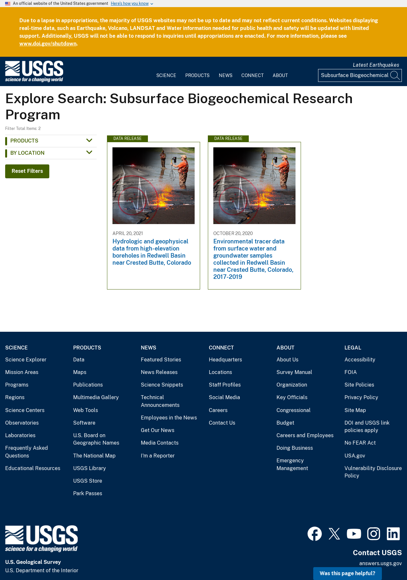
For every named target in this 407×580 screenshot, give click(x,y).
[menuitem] (166, 72)
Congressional (293, 410)
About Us (287, 360)
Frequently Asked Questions (26, 452)
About (280, 75)
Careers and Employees (305, 435)
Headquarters (225, 360)
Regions (14, 397)
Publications (88, 385)
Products (197, 75)
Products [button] (24, 141)
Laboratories (20, 435)
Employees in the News (169, 418)
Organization (291, 385)
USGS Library (89, 468)
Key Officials (291, 397)
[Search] (395, 75)
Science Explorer (25, 360)
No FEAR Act (360, 443)
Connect (252, 75)
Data (78, 360)
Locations (220, 372)
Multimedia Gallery (96, 397)
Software (84, 423)
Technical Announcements (160, 401)
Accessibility (359, 360)
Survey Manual (294, 372)
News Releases (159, 372)
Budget (285, 423)
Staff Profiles (225, 385)
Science (166, 75)
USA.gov (354, 456)
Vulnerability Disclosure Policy (373, 472)
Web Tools (85, 410)
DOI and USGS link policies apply (367, 427)
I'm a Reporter (158, 456)
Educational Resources (32, 468)
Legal (352, 348)
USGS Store (87, 481)
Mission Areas (21, 372)
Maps (79, 372)
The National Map (94, 456)
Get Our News (157, 430)
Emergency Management (292, 464)
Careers (218, 410)
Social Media (224, 397)
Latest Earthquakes (376, 65)
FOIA (350, 372)
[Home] (34, 81)
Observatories (22, 423)
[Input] (360, 75)
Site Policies (359, 385)
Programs (16, 385)
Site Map (355, 410)
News (225, 75)
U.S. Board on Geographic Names (96, 439)
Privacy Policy (361, 397)
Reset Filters (27, 171)
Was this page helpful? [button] (347, 573)
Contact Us (222, 423)
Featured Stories (161, 360)
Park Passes (87, 493)
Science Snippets (162, 385)
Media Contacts (160, 443)
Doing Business (294, 448)
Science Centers (24, 410)
